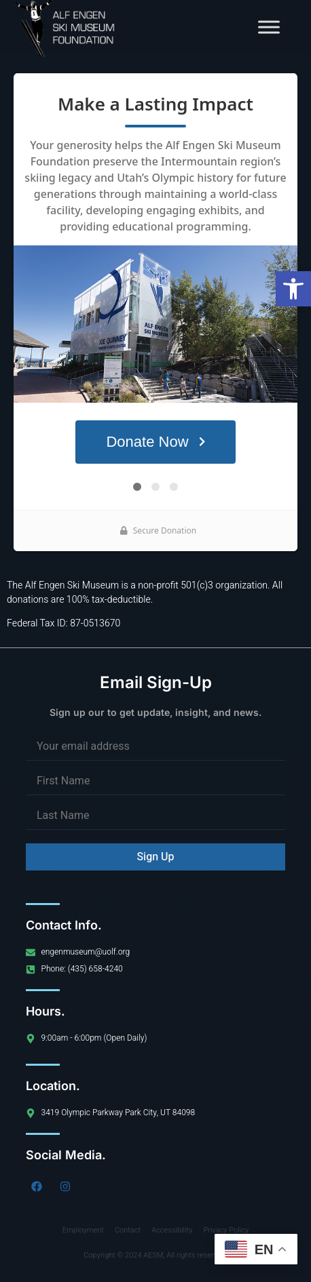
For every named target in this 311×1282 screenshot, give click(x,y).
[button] (293, 288)
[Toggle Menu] (269, 26)
